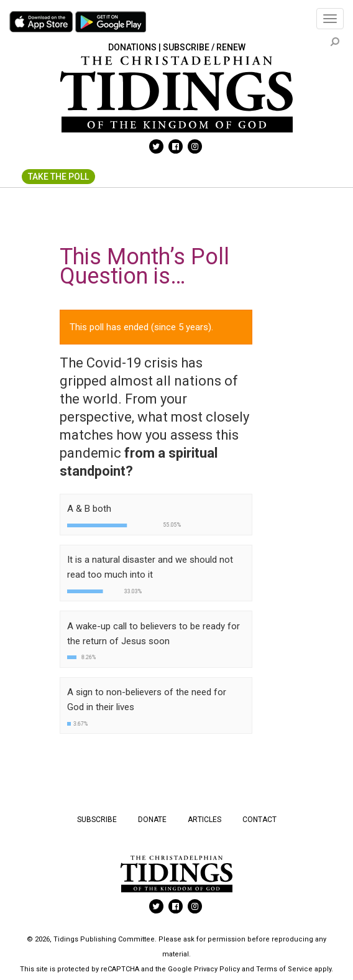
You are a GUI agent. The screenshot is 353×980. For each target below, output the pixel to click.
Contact (259, 819)
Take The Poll (58, 177)
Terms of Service (284, 969)
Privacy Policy (217, 969)
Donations (132, 47)
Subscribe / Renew (204, 47)
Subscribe (97, 819)
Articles (204, 819)
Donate (152, 819)
